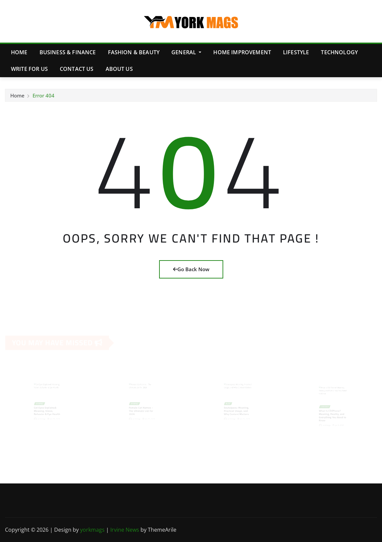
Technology (339, 52)
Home (19, 52)
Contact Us (77, 69)
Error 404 (43, 96)
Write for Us (29, 69)
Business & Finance (68, 52)
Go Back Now (191, 269)
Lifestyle (296, 52)
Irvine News (124, 529)
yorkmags (92, 529)
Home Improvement (242, 52)
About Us (119, 69)
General (186, 52)
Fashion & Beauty (134, 52)
